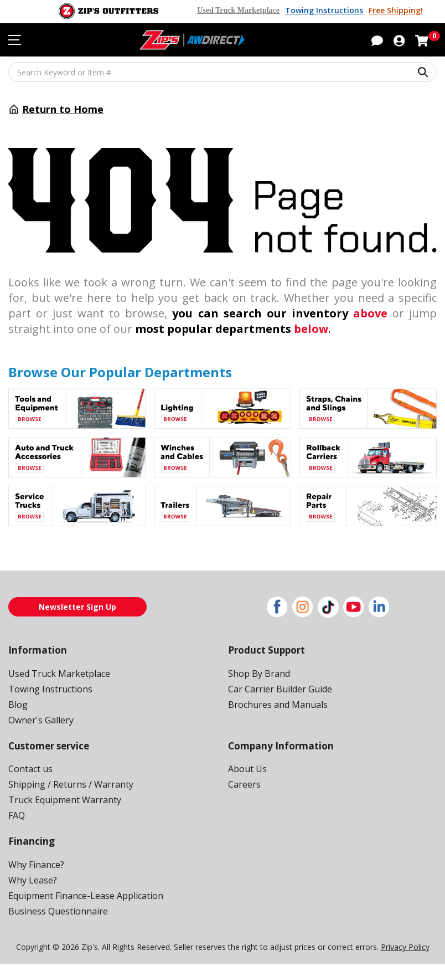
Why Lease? (33, 881)
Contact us (29, 769)
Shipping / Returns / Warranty (66, 785)
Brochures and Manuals (275, 705)
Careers (244, 785)
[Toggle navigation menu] (14, 40)
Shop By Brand (258, 674)
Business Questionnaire (55, 912)
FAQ (17, 816)
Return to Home (63, 109)
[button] (377, 40)
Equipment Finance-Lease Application (82, 897)
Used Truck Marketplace (243, 10)
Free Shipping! (396, 10)
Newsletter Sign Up (77, 607)
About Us (246, 769)
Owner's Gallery (39, 720)
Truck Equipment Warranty (60, 800)
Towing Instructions (326, 10)
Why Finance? (36, 866)
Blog (17, 705)
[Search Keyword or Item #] (222, 72)
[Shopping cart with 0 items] (421, 40)
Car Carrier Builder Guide (278, 689)
